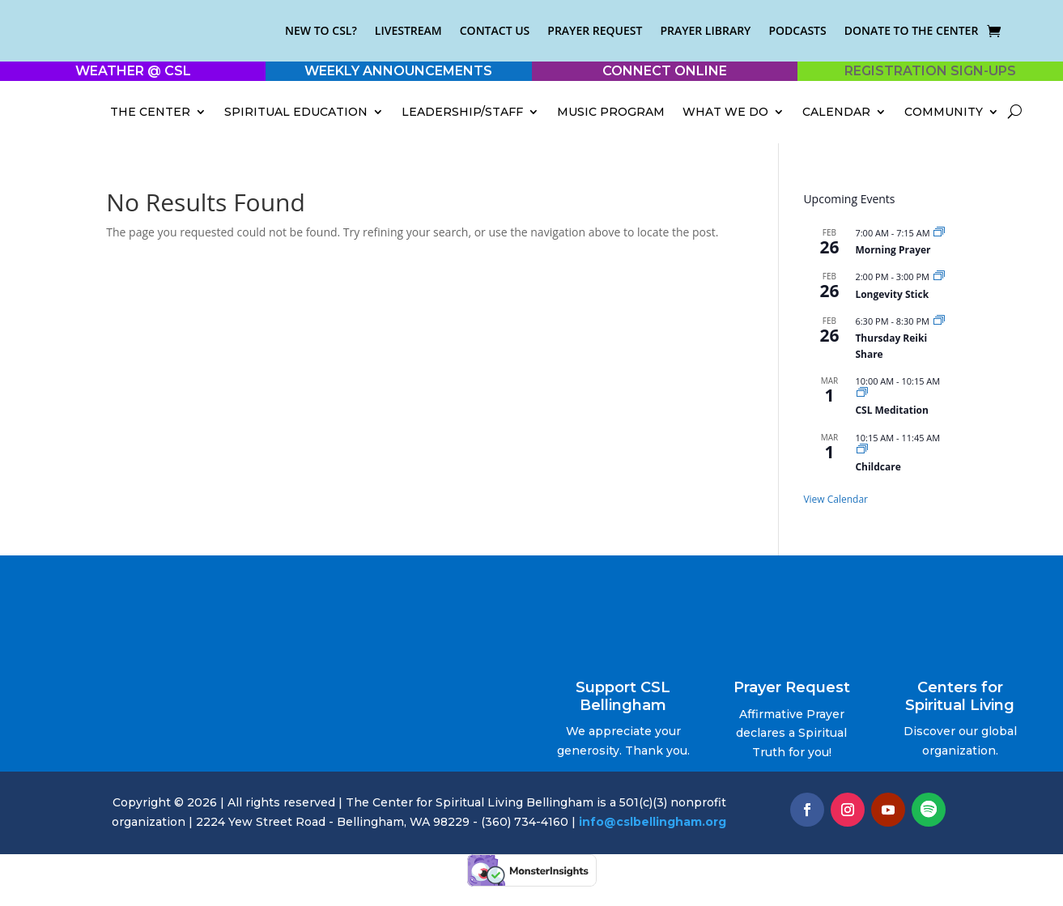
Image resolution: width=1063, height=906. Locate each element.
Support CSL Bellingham (623, 696)
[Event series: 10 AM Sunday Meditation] (862, 393)
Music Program (611, 111)
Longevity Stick (892, 294)
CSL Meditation (891, 410)
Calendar (836, 111)
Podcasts (797, 30)
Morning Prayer (892, 250)
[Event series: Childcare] (862, 450)
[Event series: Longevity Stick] (939, 276)
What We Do (725, 111)
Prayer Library (705, 30)
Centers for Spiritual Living (959, 696)
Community (943, 111)
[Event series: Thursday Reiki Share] (939, 321)
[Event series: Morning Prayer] (939, 233)
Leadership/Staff (462, 111)
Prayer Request (594, 30)
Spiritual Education (296, 111)
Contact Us (495, 30)
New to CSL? (321, 30)
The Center (150, 111)
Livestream (408, 30)
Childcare (877, 467)
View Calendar (835, 499)
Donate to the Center (911, 30)
